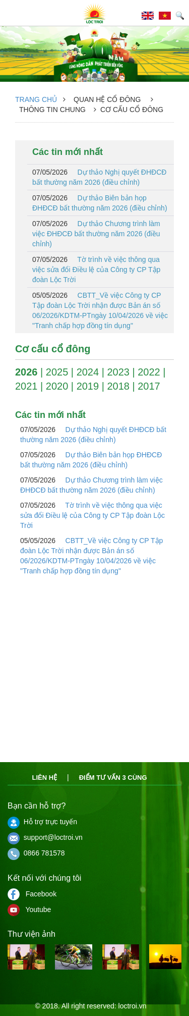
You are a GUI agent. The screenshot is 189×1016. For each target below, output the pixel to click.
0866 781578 (36, 853)
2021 (26, 386)
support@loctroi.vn (45, 837)
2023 (118, 372)
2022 (149, 372)
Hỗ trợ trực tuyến (42, 822)
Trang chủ (36, 99)
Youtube (29, 909)
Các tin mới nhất (67, 152)
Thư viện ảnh (31, 934)
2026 (26, 372)
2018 (118, 386)
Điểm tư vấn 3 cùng (113, 777)
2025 (57, 372)
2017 (149, 386)
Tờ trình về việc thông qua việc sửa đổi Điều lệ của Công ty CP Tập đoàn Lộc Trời (96, 269)
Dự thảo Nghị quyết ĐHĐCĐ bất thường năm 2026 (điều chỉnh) (99, 177)
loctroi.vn (132, 1006)
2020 (57, 386)
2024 (88, 372)
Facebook (32, 894)
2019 (88, 386)
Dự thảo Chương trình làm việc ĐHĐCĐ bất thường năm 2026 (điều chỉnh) (96, 234)
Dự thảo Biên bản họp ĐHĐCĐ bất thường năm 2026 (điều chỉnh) (99, 203)
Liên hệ (44, 777)
